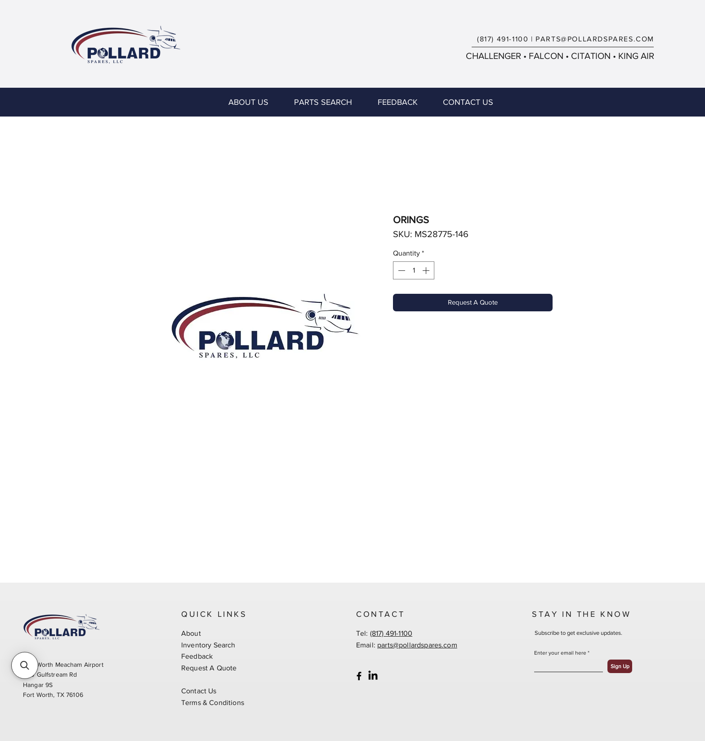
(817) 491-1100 (502, 39)
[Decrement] (400, 270)
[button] (24, 665)
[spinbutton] (413, 270)
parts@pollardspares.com (417, 645)
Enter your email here (560, 653)
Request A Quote (208, 668)
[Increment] (426, 270)
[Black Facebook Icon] (359, 676)
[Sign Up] (619, 666)
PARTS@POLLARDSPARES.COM (594, 39)
